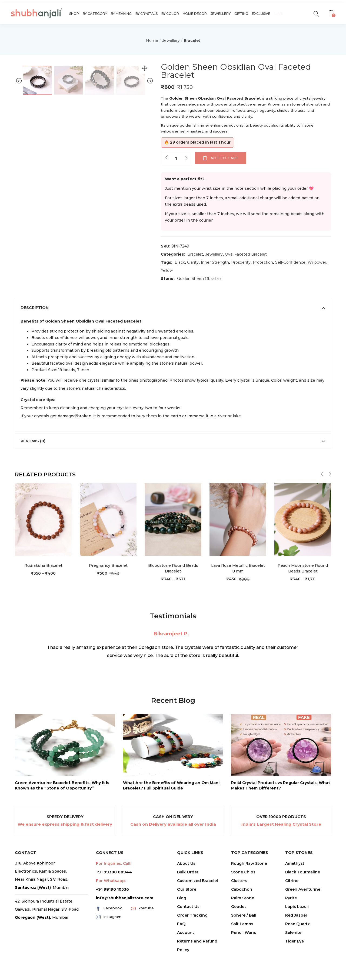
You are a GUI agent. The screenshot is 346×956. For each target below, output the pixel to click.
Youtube (142, 908)
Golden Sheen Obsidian (199, 278)
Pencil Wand (244, 932)
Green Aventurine (302, 889)
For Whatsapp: (111, 880)
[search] (316, 13)
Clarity (193, 262)
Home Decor (195, 14)
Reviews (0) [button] (173, 441)
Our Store (186, 889)
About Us (186, 863)
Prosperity (241, 262)
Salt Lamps (242, 923)
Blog (181, 898)
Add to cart (224, 158)
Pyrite (291, 898)
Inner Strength (215, 262)
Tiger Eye (294, 941)
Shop (74, 14)
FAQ (181, 923)
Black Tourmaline (302, 872)
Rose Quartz (297, 923)
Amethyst (294, 863)
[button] (331, 13)
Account (185, 932)
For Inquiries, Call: (113, 863)
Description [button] (173, 307)
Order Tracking (192, 915)
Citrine (291, 880)
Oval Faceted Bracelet (246, 254)
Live (279, 13)
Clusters (239, 880)
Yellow (167, 270)
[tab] (173, 308)
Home (152, 40)
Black (180, 262)
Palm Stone (242, 898)
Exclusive (261, 14)
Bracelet (192, 40)
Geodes (239, 906)
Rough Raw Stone (249, 863)
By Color (170, 14)
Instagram (108, 916)
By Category (95, 14)
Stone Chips (243, 872)
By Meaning (121, 14)
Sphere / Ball (243, 915)
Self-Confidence (290, 262)
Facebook (109, 908)
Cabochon (241, 889)
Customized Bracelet (197, 880)
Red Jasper (296, 915)
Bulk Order (187, 872)
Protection (263, 262)
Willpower (317, 262)
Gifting (241, 14)
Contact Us (188, 906)
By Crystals (146, 14)
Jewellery (221, 14)
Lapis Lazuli (297, 906)
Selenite (293, 932)
